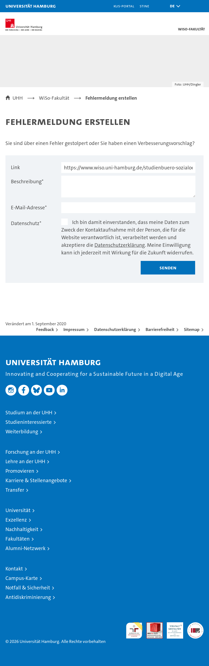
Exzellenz (16, 519)
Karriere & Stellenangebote (36, 480)
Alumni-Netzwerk (25, 548)
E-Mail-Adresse (29, 207)
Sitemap (191, 329)
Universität (17, 510)
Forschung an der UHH (30, 452)
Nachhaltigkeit (21, 529)
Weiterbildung (21, 431)
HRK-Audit (172, 628)
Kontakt (14, 568)
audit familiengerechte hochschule (134, 630)
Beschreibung (27, 181)
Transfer (14, 490)
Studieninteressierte (28, 422)
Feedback (45, 329)
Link (15, 167)
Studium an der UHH (28, 412)
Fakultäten (17, 538)
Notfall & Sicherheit (27, 587)
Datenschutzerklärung (119, 245)
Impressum (74, 329)
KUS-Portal (123, 6)
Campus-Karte (21, 578)
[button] (173, 6)
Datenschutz (26, 223)
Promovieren (19, 471)
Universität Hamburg (30, 5)
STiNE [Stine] (144, 6)
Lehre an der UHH (25, 461)
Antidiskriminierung (28, 597)
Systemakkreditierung (195, 625)
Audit (151, 625)
